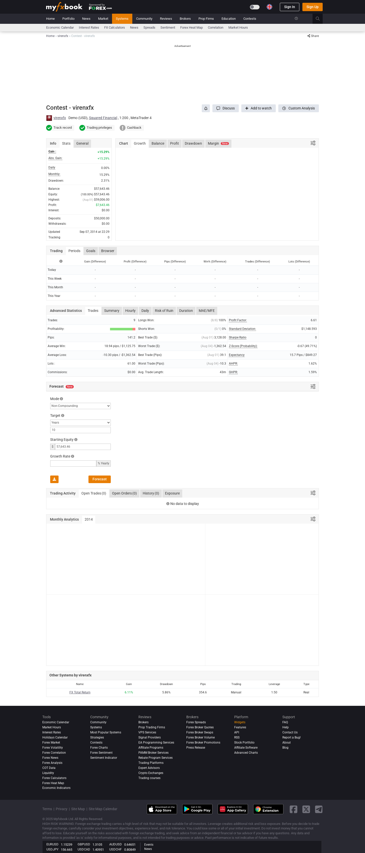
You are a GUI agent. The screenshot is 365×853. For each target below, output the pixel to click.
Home (50, 19)
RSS (237, 737)
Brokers (185, 19)
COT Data (49, 768)
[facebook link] (293, 809)
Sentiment (167, 27)
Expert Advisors (149, 768)
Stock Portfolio (244, 742)
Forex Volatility (52, 747)
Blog (285, 747)
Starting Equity (62, 440)
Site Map (78, 809)
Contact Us (290, 732)
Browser (107, 251)
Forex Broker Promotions (203, 742)
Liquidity (48, 773)
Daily (145, 311)
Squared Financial (103, 118)
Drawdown (193, 143)
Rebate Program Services (155, 758)
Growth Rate (60, 456)
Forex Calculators (54, 778)
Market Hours (238, 27)
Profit (174, 143)
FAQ (285, 722)
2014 (89, 519)
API (236, 732)
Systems (122, 19)
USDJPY (52, 849)
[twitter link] (306, 809)
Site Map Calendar (103, 809)
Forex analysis (52, 763)
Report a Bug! (291, 737)
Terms (47, 809)
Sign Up (312, 7)
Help (285, 727)
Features (240, 727)
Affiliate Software (246, 747)
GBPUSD (84, 844)
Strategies (97, 737)
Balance (158, 143)
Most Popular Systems (105, 732)
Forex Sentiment (101, 752)
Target (55, 415)
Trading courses (149, 778)
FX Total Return (79, 692)
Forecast (100, 479)
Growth (140, 143)
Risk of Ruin (164, 311)
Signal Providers (149, 737)
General (82, 143)
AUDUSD (115, 844)
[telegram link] (319, 809)
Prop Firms (206, 19)
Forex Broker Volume (200, 737)
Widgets (239, 722)
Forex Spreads (196, 722)
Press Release (195, 747)
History (151, 493)
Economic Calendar (60, 27)
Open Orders (124, 493)
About (286, 742)
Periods (74, 251)
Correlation (215, 27)
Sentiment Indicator (103, 758)
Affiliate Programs (150, 747)
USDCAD (84, 849)
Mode (54, 399)
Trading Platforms (150, 763)
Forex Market (51, 742)
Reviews (166, 19)
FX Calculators (114, 27)
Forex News (50, 758)
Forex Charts (99, 747)
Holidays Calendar (55, 737)
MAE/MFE (207, 311)
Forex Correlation (54, 752)
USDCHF (115, 849)
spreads (149, 27)
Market (103, 19)
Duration (186, 311)
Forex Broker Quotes (200, 727)
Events (148, 844)
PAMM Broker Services (153, 752)
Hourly (130, 311)
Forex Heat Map (191, 27)
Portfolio (68, 19)
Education (229, 19)
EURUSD (52, 844)
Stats (66, 143)
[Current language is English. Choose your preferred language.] (269, 7)
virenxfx (59, 118)
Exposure (172, 493)
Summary (111, 311)
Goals (90, 251)
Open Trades (93, 493)
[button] (225, 108)
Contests (249, 19)
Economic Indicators (56, 788)
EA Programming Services (156, 742)
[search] (320, 19)
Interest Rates (89, 27)
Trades (93, 311)
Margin (218, 143)
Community (144, 19)
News (86, 19)
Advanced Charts (246, 752)
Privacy (61, 809)
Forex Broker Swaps (199, 732)
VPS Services (147, 732)
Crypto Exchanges (150, 773)
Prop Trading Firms (151, 727)
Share (313, 36)
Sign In (289, 7)
